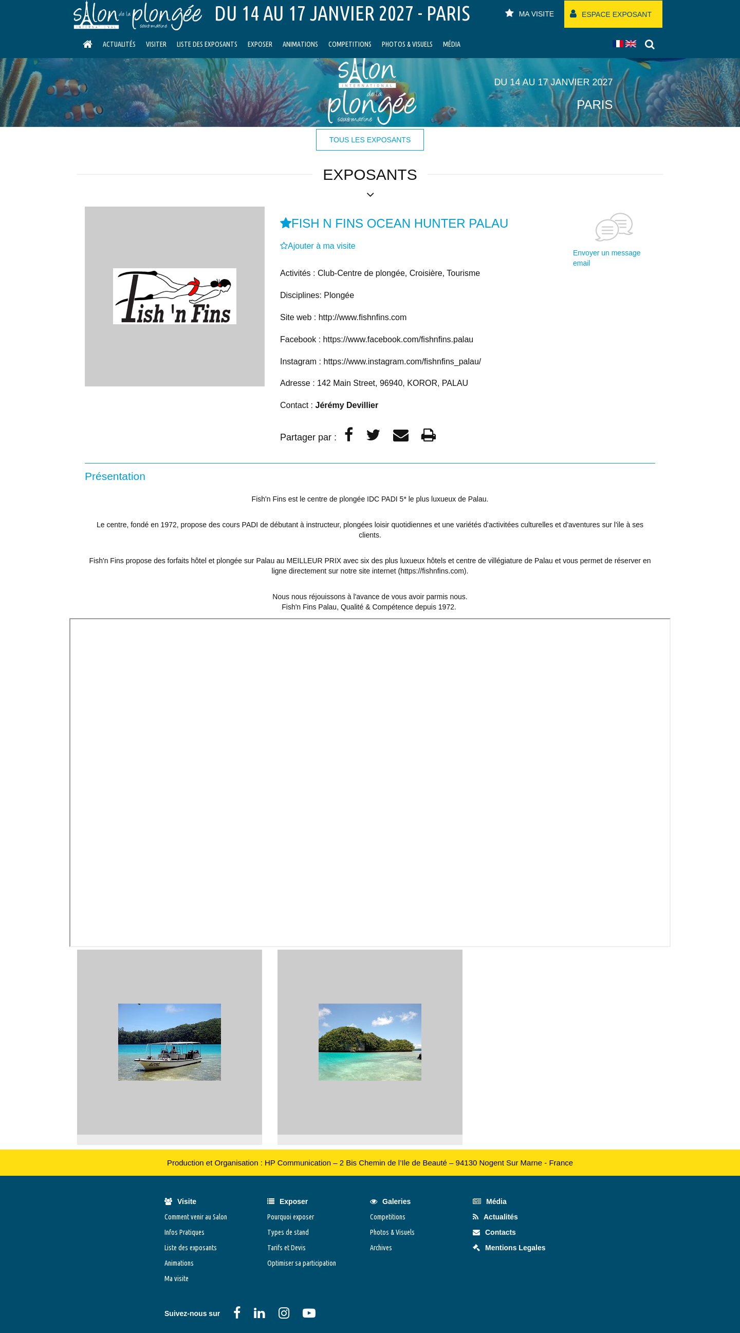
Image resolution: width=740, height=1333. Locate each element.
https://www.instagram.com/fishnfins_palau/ (402, 361)
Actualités (119, 44)
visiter (156, 44)
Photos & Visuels (407, 44)
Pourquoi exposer (290, 1217)
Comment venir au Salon (195, 1217)
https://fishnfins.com (432, 571)
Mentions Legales (509, 1248)
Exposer (260, 44)
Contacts (494, 1232)
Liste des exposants (207, 44)
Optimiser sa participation (301, 1263)
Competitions (350, 44)
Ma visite (176, 1278)
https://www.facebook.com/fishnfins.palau (398, 339)
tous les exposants (370, 140)
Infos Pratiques (184, 1232)
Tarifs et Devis (286, 1248)
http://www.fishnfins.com (363, 317)
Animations (300, 44)
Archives (381, 1248)
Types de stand (288, 1232)
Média (451, 44)
